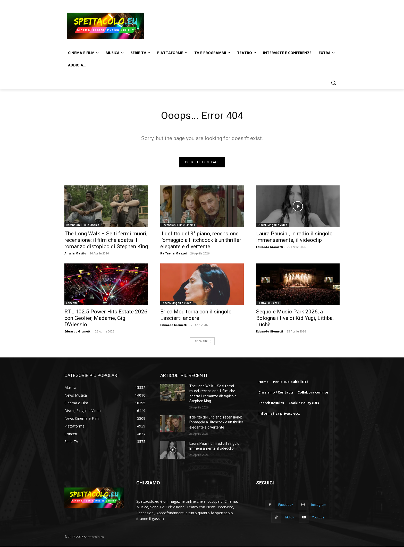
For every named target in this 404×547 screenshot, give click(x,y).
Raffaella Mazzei (173, 253)
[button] (333, 82)
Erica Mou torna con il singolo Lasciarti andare (196, 315)
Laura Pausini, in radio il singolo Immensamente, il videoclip (294, 236)
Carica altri (202, 341)
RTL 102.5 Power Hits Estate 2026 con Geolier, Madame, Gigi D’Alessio (105, 318)
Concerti (71, 303)
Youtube (318, 517)
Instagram (318, 505)
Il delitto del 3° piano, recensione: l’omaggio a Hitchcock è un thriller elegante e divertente (200, 240)
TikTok (289, 517)
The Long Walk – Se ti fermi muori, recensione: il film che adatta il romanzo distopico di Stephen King (106, 240)
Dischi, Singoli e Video (272, 225)
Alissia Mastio (75, 253)
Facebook (285, 505)
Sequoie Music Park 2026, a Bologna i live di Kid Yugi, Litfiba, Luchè (295, 318)
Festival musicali (268, 303)
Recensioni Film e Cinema (82, 225)
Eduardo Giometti (269, 247)
